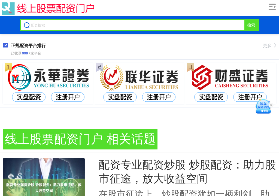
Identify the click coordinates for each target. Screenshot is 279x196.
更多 (269, 45)
